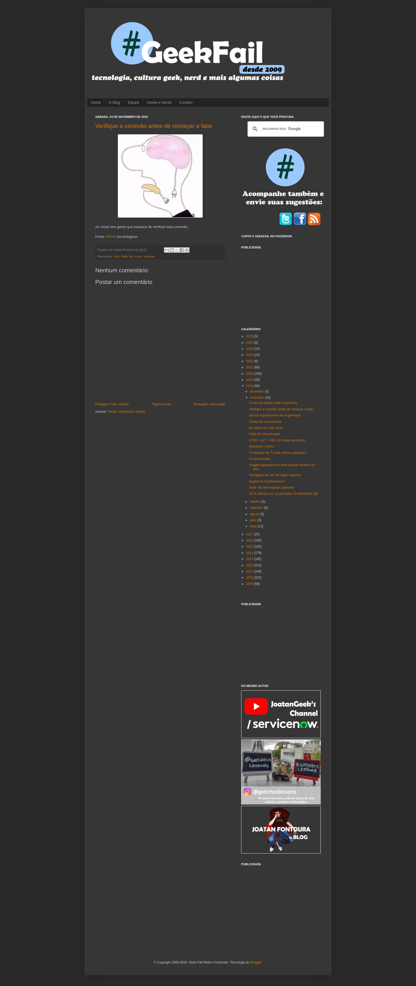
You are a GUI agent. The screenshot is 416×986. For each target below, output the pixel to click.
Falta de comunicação (264, 434)
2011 (250, 571)
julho (254, 520)
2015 (250, 546)
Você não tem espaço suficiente (271, 487)
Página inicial (161, 404)
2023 (250, 355)
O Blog (114, 102)
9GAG (111, 237)
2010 (250, 577)
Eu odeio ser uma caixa (265, 428)
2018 (250, 386)
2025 (250, 343)
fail (131, 256)
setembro (257, 508)
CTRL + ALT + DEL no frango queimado (277, 440)
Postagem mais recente (112, 404)
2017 (250, 534)
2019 (250, 380)
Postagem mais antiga (209, 404)
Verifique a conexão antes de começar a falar (154, 126)
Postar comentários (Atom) (127, 412)
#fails (124, 256)
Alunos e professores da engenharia (274, 415)
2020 (250, 374)
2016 (250, 540)
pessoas (149, 256)
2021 (250, 367)
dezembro (257, 391)
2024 (250, 349)
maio (254, 526)
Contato (185, 102)
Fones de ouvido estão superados (273, 403)
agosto (255, 514)
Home (96, 102)
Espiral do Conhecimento (267, 481)
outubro (256, 501)
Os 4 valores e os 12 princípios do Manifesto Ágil (283, 494)
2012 (250, 565)
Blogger (255, 962)
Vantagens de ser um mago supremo (275, 475)
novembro (257, 397)
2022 (250, 361)
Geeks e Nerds (159, 102)
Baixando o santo (261, 446)
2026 (250, 336)
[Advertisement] (281, 285)
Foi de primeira (259, 459)
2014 (250, 553)
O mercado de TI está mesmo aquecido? (278, 453)
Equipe (133, 102)
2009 (250, 584)
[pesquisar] (285, 129)
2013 (250, 559)
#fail (116, 256)
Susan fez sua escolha (265, 422)
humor (138, 256)
